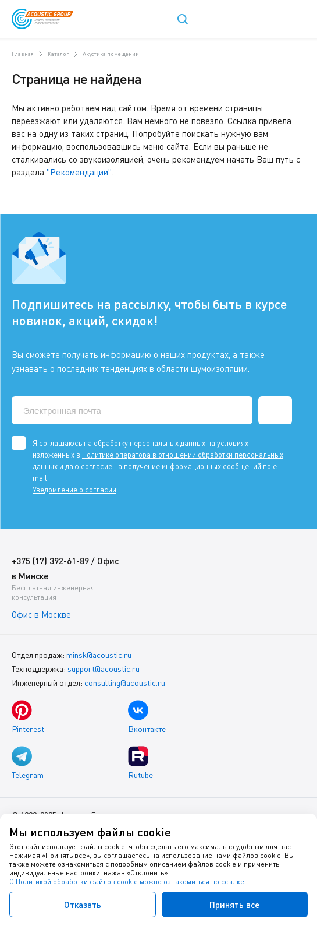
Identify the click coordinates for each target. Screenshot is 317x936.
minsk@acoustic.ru (98, 655)
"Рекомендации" (79, 172)
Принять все (234, 904)
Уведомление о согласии (74, 489)
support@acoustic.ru (103, 669)
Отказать (82, 904)
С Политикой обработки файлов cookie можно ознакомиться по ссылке (126, 881)
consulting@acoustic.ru (124, 683)
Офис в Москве (41, 614)
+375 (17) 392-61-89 (50, 560)
